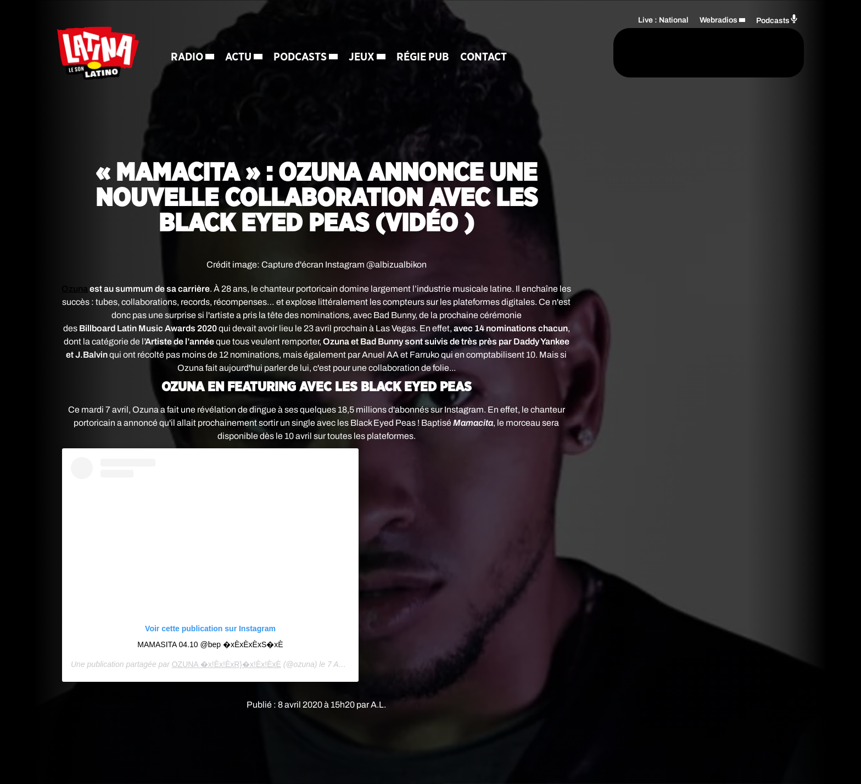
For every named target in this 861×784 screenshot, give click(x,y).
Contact (485, 57)
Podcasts (302, 57)
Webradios (718, 19)
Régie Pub (425, 57)
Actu (240, 57)
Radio (189, 57)
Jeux (364, 57)
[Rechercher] (566, 53)
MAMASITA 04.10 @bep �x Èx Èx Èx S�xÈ (210, 644)
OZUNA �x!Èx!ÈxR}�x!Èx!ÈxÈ (226, 664)
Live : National (663, 19)
